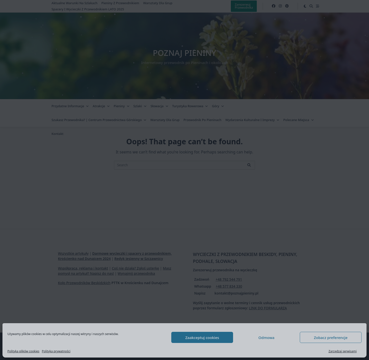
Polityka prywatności (56, 351)
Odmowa (267, 337)
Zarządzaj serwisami (342, 351)
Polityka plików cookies (23, 351)
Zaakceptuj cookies (202, 337)
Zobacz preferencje (330, 337)
